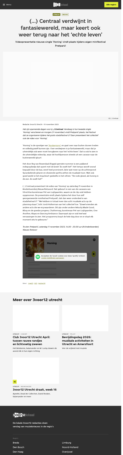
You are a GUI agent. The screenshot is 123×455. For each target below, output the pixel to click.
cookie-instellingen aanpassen (52, 258)
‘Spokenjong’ (54, 145)
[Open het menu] (7, 4)
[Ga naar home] (60, 4)
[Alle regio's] (111, 4)
